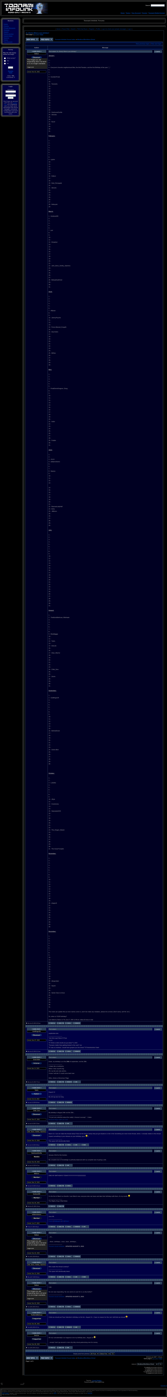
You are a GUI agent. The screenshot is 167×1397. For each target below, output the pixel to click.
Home (123, 13)
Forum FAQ (66, 29)
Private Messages (9, 28)
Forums (144, 13)
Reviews (6, 30)
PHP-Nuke (5, 1393)
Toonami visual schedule (56, 1246)
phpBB (92, 1382)
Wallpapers (57, 1221)
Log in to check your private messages (114, 29)
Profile (98, 29)
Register (92, 29)
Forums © (164, 1385)
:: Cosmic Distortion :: (96, 1380)
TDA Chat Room (82, 29)
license (90, 1393)
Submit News (8, 36)
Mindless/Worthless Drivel (86, 39)
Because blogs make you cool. (58, 1119)
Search (6, 32)
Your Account (136, 13)
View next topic (156, 44)
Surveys (6, 38)
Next (41, 34)
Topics (128, 13)
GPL (55, 1393)
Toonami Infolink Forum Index (65, 39)
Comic (51, 1221)
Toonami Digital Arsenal (156, 13)
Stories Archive (8, 34)
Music (67, 1221)
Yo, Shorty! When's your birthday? (37, 33)
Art (63, 1221)
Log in (130, 29)
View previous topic (142, 44)
